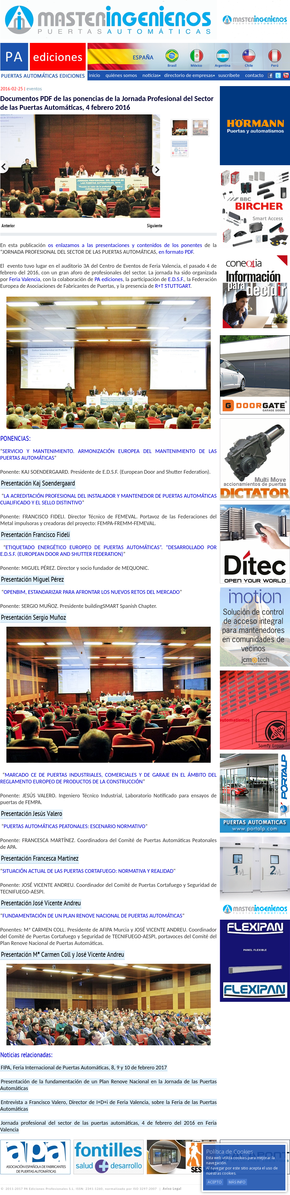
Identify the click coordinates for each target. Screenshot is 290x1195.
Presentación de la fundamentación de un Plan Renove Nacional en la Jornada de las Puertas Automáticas (108, 1085)
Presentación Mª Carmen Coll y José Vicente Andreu (62, 955)
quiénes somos (121, 75)
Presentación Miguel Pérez (32, 579)
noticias (151, 75)
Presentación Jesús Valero (31, 814)
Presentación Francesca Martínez (39, 858)
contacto (254, 75)
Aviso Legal (172, 1189)
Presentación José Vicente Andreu (41, 903)
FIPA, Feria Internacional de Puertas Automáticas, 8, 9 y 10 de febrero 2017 (84, 1067)
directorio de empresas (189, 75)
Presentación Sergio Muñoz (33, 617)
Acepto (215, 1182)
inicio (94, 75)
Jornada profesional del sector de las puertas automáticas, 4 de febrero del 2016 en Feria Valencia (108, 1126)
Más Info (237, 1182)
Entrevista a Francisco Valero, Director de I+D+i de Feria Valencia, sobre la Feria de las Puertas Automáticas (108, 1105)
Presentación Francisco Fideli (35, 535)
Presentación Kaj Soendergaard (38, 483)
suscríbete (229, 75)
